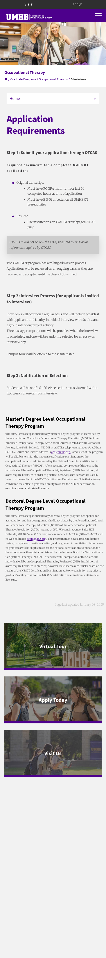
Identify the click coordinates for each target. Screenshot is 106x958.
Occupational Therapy (53, 79)
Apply (77, 4)
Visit (29, 4)
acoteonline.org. (61, 452)
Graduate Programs (23, 79)
